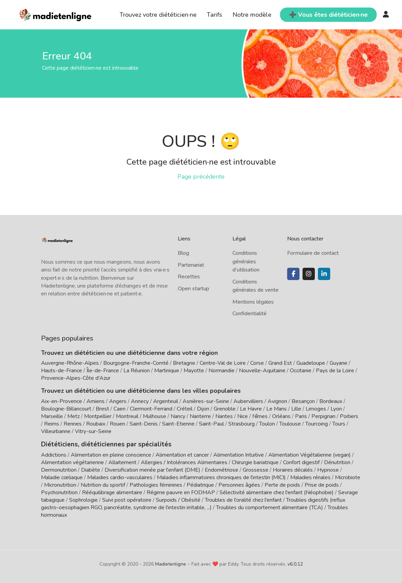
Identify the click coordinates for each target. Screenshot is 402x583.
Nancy (178, 416)
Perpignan (323, 416)
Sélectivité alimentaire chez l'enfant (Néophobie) (276, 492)
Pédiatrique (200, 484)
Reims (51, 424)
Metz (73, 416)
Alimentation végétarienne (72, 462)
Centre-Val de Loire (223, 363)
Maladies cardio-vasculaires (119, 477)
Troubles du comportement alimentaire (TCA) (269, 507)
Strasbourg (241, 424)
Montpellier (97, 416)
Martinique (166, 370)
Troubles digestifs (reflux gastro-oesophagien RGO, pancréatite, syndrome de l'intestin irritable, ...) (193, 503)
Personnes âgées (239, 484)
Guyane (338, 363)
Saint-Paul (211, 424)
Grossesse (255, 469)
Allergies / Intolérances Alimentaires (184, 462)
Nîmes (260, 416)
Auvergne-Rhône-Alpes (70, 363)
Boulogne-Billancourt (66, 409)
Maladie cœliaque (62, 477)
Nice (242, 416)
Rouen (117, 424)
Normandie (221, 370)
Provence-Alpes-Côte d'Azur (75, 378)
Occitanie (300, 370)
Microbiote (347, 477)
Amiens (95, 401)
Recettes (189, 276)
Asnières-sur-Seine (206, 401)
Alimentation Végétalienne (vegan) (309, 454)
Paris (301, 416)
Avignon (277, 401)
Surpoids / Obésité (178, 499)
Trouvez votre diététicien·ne (158, 15)
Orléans (281, 416)
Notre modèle (251, 15)
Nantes (224, 416)
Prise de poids (322, 484)
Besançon (303, 401)
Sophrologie (83, 499)
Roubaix (95, 424)
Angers (117, 401)
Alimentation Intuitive (238, 454)
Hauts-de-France (61, 370)
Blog (183, 253)
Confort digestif (301, 462)
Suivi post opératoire (126, 499)
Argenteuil (165, 401)
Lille (296, 409)
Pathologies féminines (156, 484)
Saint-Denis (144, 424)
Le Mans (276, 409)
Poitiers (349, 416)
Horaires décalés (293, 469)
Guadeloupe (310, 363)
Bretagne (184, 363)
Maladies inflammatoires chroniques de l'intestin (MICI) (221, 477)
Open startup (193, 288)
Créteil (184, 409)
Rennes (73, 424)
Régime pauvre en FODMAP (181, 492)
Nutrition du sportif (103, 484)
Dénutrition (337, 462)
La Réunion (136, 370)
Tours (338, 424)
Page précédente (201, 176)
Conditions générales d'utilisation (245, 261)
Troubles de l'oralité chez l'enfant (243, 499)
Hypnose (328, 469)
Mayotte (194, 370)
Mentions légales (253, 302)
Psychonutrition (59, 492)
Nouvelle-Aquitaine (262, 370)
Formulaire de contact (313, 253)
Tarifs (214, 15)
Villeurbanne (55, 431)
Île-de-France (102, 370)
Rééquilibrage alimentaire (112, 492)
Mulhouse (154, 416)
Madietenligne (170, 563)
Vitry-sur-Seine (93, 431)
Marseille (52, 416)
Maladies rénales (310, 477)
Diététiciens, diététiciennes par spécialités (102, 444)
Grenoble (225, 409)
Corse (257, 363)
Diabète (90, 469)
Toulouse (290, 424)
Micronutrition (60, 484)
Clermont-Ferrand (151, 409)
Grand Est (280, 363)
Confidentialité (249, 313)
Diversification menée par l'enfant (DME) (153, 469)
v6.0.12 (295, 563)
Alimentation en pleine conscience (111, 454)
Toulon (267, 424)
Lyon (336, 409)
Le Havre (251, 409)
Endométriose (221, 469)
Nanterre (200, 416)
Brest (102, 409)
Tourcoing (316, 424)
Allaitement (122, 462)
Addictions (53, 454)
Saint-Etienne (178, 424)
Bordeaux (330, 401)
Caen (119, 409)
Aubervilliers (248, 401)
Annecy (140, 401)
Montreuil (127, 416)
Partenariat (191, 265)
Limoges (316, 409)
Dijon (203, 409)
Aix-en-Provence (61, 401)
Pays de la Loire (335, 370)
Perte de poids (282, 484)
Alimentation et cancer (182, 454)
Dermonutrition (59, 469)
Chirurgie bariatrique (255, 462)
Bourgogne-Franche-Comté (136, 363)
